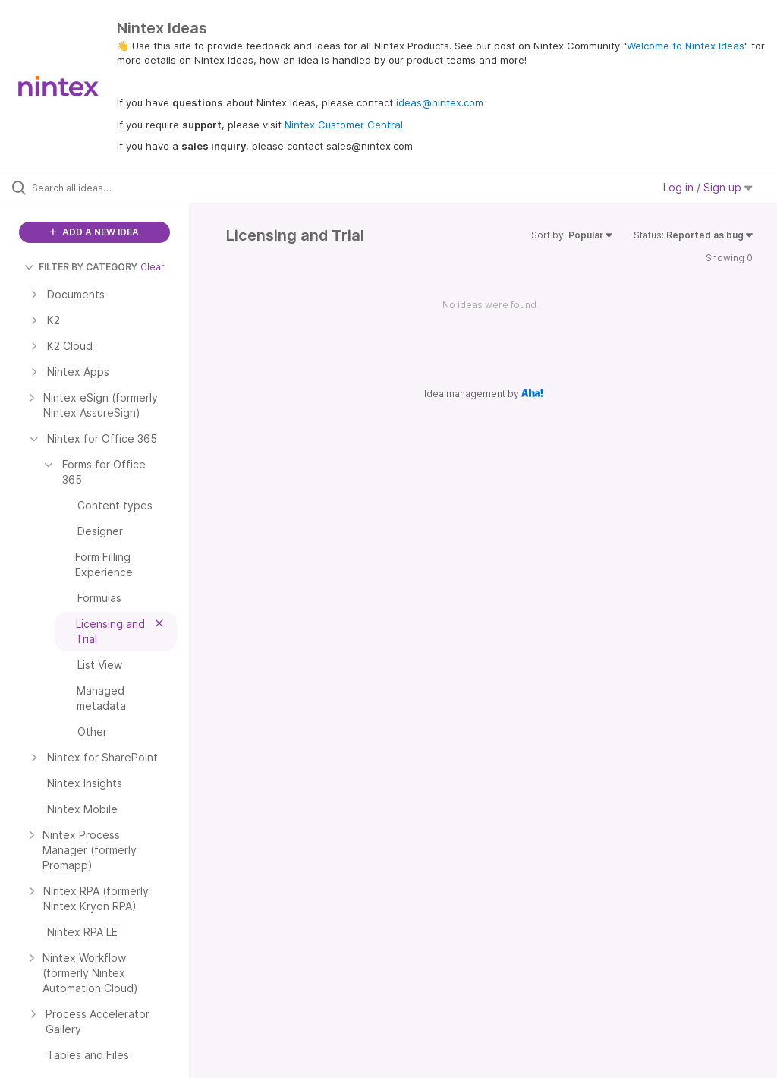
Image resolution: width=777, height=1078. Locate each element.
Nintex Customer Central (344, 124)
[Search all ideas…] (102, 187)
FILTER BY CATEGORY (80, 267)
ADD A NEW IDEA (94, 232)
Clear (152, 267)
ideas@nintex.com (439, 102)
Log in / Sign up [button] (708, 187)
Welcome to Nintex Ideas (685, 45)
